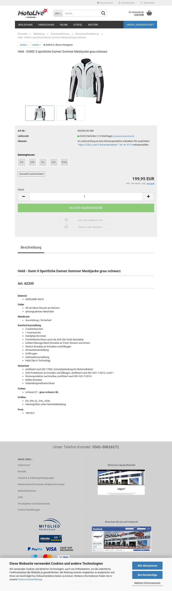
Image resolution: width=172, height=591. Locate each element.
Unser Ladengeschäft (140, 24)
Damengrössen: (26, 154)
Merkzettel (147, 3)
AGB (20, 497)
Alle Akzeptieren (147, 565)
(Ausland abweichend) (123, 136)
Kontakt (22, 471)
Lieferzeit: (23, 136)
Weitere (93, 24)
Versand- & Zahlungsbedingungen (36, 477)
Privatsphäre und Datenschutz (34, 503)
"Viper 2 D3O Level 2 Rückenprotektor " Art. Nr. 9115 (104, 144)
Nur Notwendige (147, 574)
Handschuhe (46, 24)
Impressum (24, 465)
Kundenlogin (126, 3)
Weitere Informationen (147, 583)
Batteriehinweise (27, 490)
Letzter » (36, 44)
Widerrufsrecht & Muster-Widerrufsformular (41, 484)
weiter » (24, 44)
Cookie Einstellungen (29, 509)
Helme (64, 24)
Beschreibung (31, 247)
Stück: (21, 189)
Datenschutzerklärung (30, 579)
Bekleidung (25, 24)
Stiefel (77, 24)
